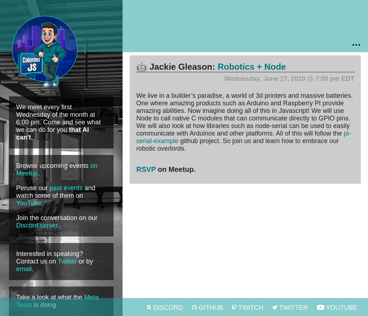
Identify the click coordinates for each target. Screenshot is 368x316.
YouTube (29, 203)
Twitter (67, 261)
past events (66, 188)
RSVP (146, 169)
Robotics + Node (251, 67)
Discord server (37, 225)
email (24, 269)
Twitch (247, 307)
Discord (164, 307)
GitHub (207, 307)
